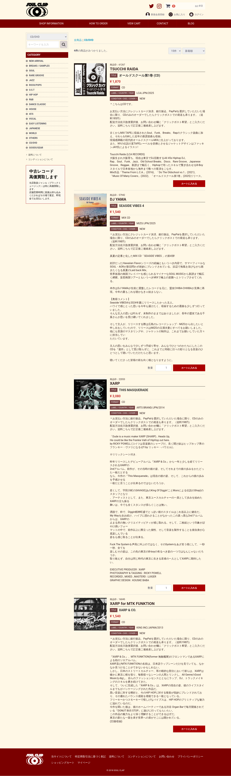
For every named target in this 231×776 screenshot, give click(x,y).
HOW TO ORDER (98, 23)
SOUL (32, 70)
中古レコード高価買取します (45, 184)
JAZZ (31, 80)
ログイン (196, 14)
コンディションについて (40, 159)
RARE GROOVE (36, 75)
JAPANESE (34, 128)
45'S (31, 114)
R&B (31, 99)
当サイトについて (61, 756)
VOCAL (32, 118)
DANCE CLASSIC (37, 104)
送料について (35, 154)
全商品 (78, 40)
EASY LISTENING (37, 123)
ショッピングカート (62, 762)
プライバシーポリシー (190, 756)
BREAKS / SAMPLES (39, 66)
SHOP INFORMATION (51, 23)
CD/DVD (33, 143)
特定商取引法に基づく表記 (90, 756)
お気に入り (176, 14)
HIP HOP (33, 94)
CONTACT (162, 23)
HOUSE (32, 109)
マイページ (83, 762)
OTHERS (33, 138)
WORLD (33, 133)
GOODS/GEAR (36, 147)
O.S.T (31, 90)
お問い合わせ (166, 756)
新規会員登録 (154, 14)
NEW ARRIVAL (36, 61)
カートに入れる (189, 183)
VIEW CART (133, 23)
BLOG (191, 23)
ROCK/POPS (35, 85)
